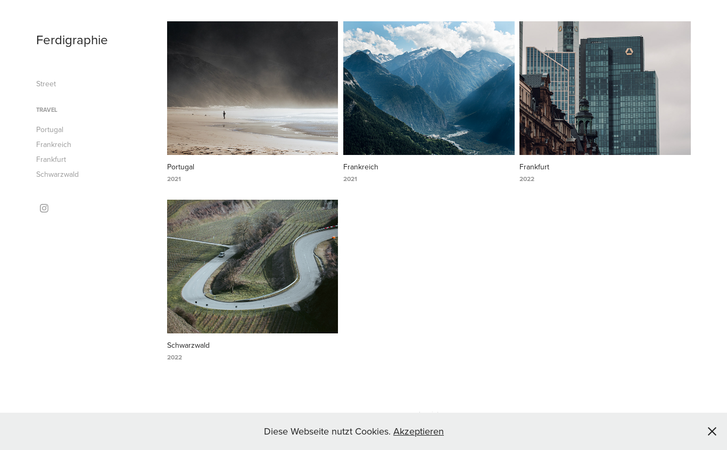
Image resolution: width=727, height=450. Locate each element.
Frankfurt (51, 159)
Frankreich (53, 144)
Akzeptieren (418, 431)
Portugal (49, 129)
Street (46, 83)
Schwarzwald (57, 174)
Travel (46, 109)
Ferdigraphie (72, 39)
